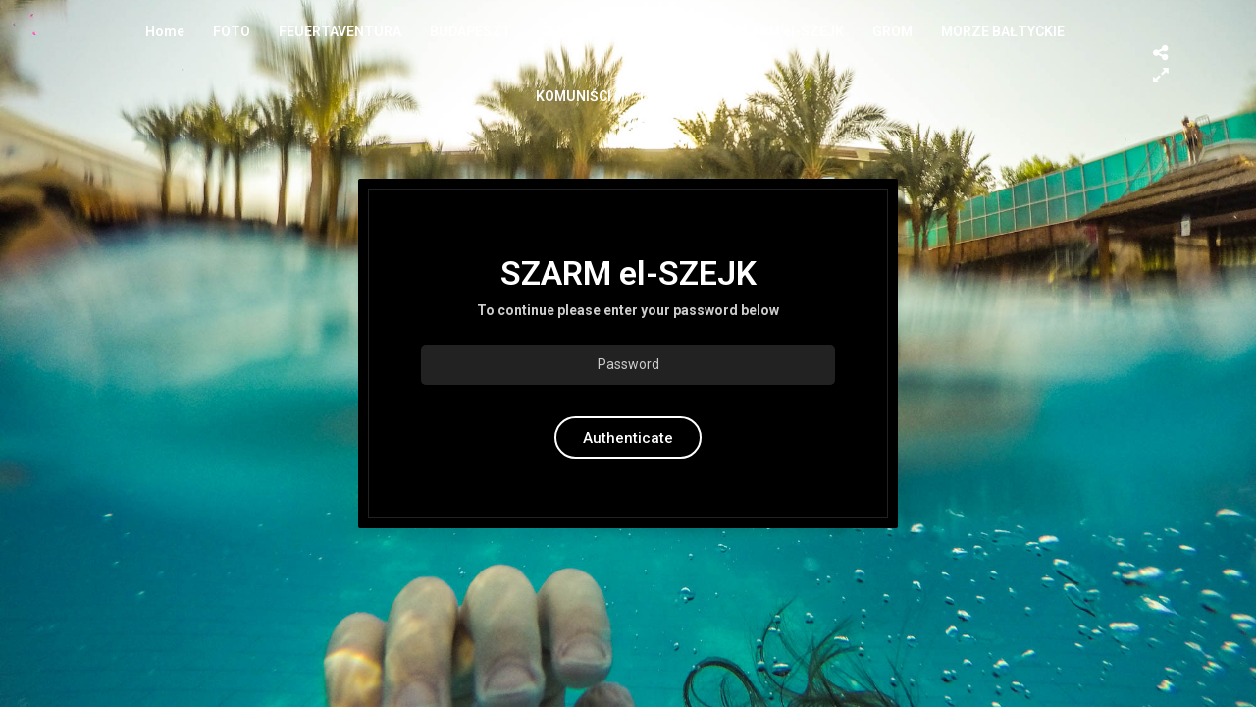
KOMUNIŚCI (573, 96)
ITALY (657, 96)
